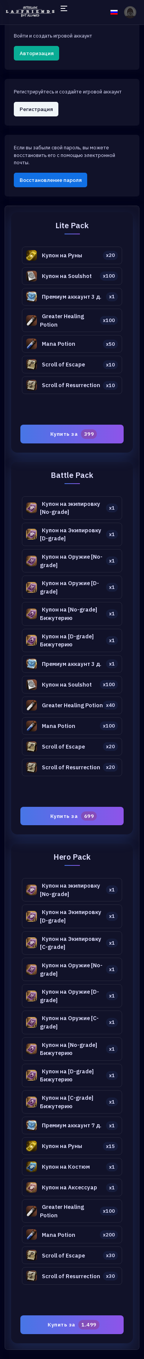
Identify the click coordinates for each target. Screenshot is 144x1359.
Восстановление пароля (51, 180)
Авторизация (37, 53)
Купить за (73, 433)
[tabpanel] (72, 778)
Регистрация (36, 109)
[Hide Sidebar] (64, 12)
